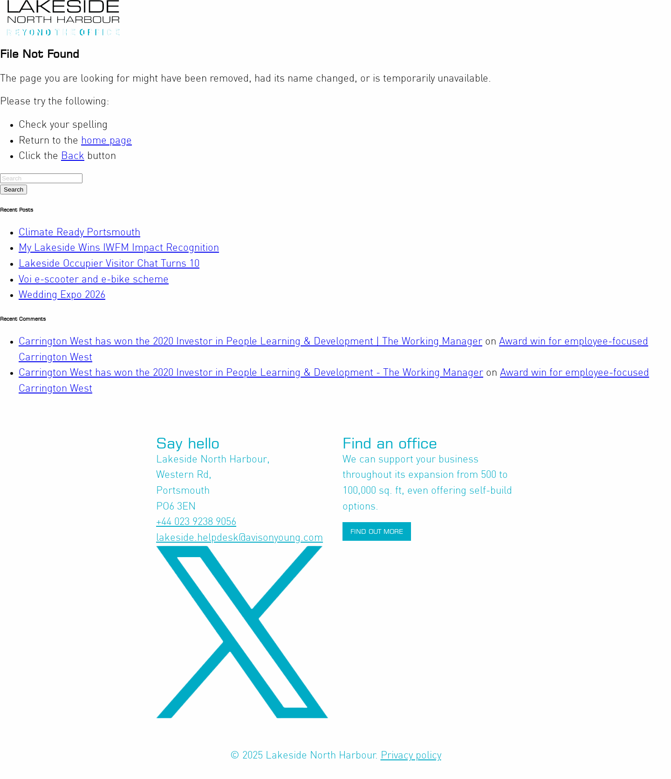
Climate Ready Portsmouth (79, 232)
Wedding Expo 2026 (62, 295)
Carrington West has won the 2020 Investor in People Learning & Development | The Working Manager (250, 342)
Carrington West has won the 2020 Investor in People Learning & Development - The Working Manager (251, 373)
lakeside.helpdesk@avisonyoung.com (239, 538)
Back (72, 156)
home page (106, 141)
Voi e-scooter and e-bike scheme (94, 280)
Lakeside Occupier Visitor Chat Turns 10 (109, 264)
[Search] (41, 178)
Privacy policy (411, 756)
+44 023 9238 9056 (196, 522)
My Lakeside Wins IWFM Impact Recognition (119, 248)
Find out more (376, 531)
